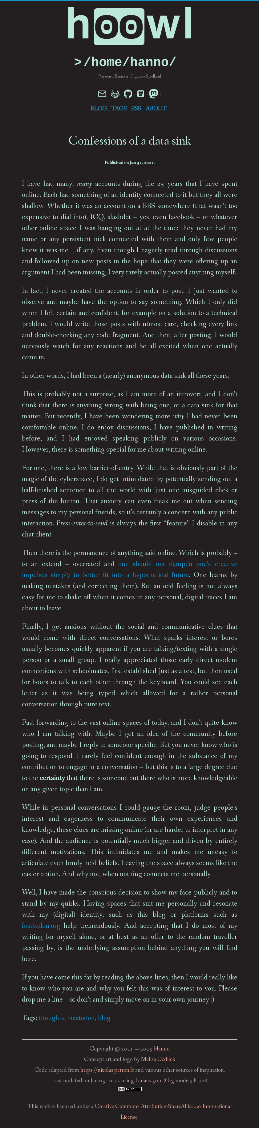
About (156, 109)
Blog (98, 109)
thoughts (51, 1018)
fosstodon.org (41, 926)
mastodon (81, 1018)
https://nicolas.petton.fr (107, 1071)
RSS (136, 109)
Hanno (162, 1049)
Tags (119, 109)
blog (104, 1018)
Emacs (143, 1081)
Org (169, 1081)
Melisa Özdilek (158, 1060)
